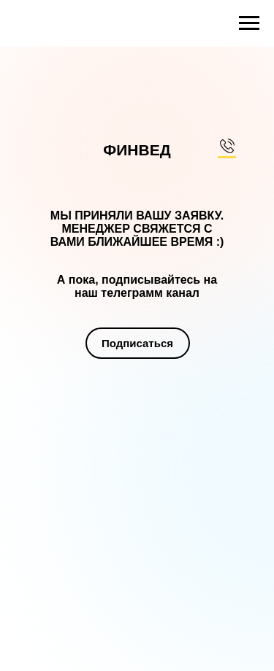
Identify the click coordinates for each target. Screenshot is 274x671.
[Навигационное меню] (249, 23)
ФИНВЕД (136, 149)
